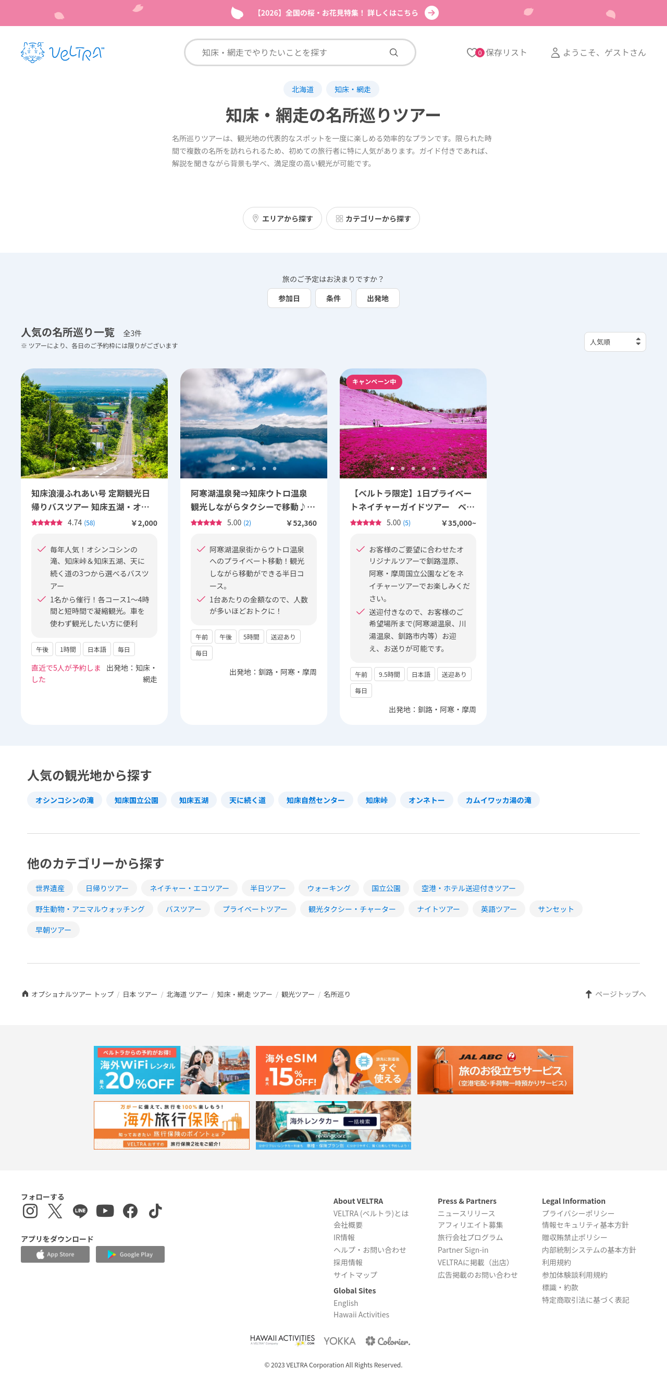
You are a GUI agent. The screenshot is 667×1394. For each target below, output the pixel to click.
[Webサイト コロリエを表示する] (388, 1340)
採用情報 (348, 1262)
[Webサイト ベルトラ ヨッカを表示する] (339, 1340)
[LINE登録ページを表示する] (80, 1212)
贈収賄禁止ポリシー (575, 1237)
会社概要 (348, 1224)
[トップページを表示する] (62, 52)
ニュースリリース (467, 1213)
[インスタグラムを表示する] (30, 1212)
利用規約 (556, 1262)
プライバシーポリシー (578, 1213)
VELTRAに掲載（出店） (476, 1262)
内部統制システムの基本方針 (589, 1249)
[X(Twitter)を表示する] (55, 1212)
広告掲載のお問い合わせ (478, 1274)
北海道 (303, 89)
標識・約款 (560, 1287)
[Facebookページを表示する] (130, 1212)
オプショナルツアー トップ (67, 994)
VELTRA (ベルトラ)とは (371, 1213)
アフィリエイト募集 (470, 1224)
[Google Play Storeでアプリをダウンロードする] (130, 1254)
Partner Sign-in (463, 1249)
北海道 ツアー (187, 994)
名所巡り (337, 994)
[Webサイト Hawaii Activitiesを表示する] (282, 1340)
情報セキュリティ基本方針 (585, 1224)
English (346, 1303)
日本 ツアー (139, 994)
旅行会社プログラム (470, 1237)
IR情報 (344, 1237)
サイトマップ (355, 1274)
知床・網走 (353, 89)
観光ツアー (298, 994)
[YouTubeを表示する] (105, 1212)
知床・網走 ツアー (245, 994)
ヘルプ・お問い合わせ (370, 1249)
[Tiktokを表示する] (155, 1212)
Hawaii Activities (361, 1314)
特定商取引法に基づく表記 (585, 1299)
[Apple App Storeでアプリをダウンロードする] (55, 1254)
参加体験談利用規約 (575, 1274)
